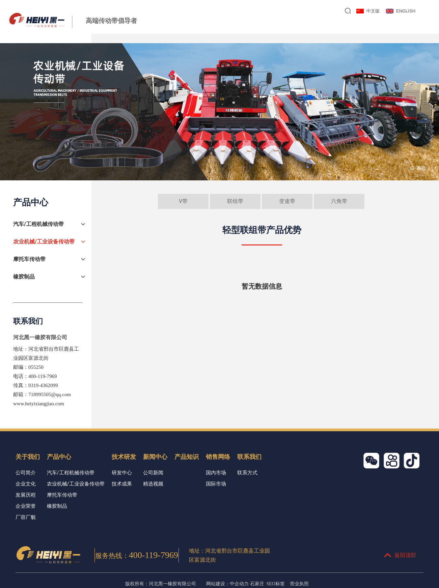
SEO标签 (276, 583)
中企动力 (239, 583)
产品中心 (248, 29)
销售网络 (380, 29)
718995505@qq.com (49, 394)
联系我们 (413, 29)
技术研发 (282, 29)
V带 (183, 201)
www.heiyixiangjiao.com (38, 403)
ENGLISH (405, 10)
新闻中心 (315, 29)
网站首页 (182, 29)
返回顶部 (400, 555)
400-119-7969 (42, 376)
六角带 (339, 201)
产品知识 (347, 29)
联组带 (235, 201)
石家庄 (257, 583)
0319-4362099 (43, 385)
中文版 (373, 10)
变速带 (287, 201)
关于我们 (215, 29)
